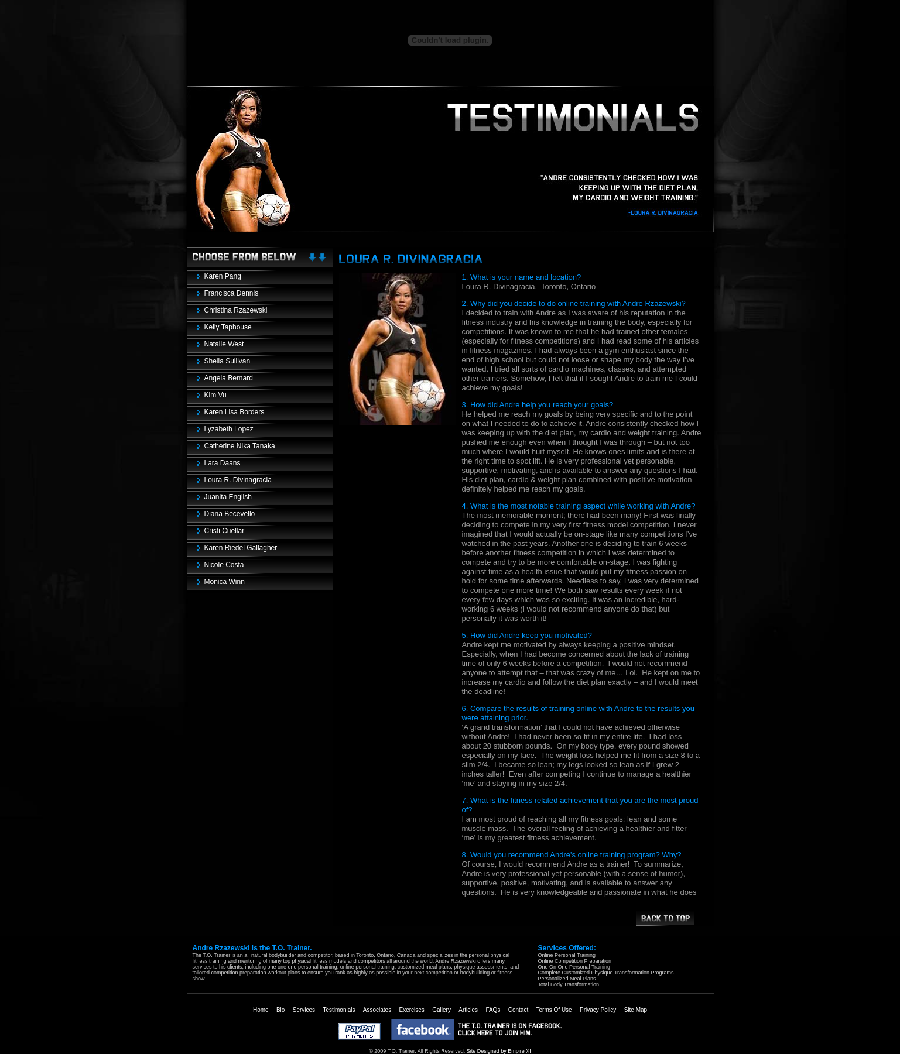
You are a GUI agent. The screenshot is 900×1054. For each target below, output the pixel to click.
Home (261, 1010)
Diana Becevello (229, 514)
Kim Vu (215, 395)
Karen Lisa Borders (234, 412)
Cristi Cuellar (224, 531)
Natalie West (224, 344)
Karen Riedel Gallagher (241, 548)
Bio (280, 1010)
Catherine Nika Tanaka (239, 446)
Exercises (412, 1010)
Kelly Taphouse (228, 327)
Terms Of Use (554, 1010)
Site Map (635, 1010)
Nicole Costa (224, 565)
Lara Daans (222, 463)
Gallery (441, 1010)
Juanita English (228, 497)
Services (304, 1010)
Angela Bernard (228, 378)
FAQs (492, 1010)
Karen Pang (222, 276)
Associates (377, 1010)
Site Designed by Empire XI (499, 1051)
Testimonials (339, 1010)
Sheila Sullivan (227, 361)
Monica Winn (224, 582)
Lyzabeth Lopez (229, 429)
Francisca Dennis (231, 293)
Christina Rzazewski (236, 310)
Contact (518, 1010)
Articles (468, 1010)
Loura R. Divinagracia (238, 480)
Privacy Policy (598, 1010)
